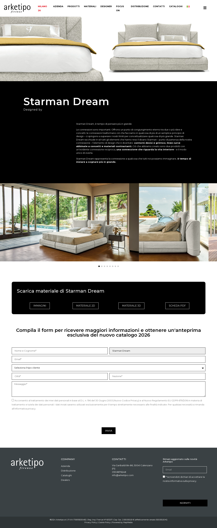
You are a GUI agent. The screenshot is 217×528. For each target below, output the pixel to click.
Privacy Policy (90, 522)
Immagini (39, 305)
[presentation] (37, 419)
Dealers (65, 480)
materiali (90, 6)
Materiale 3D (131, 305)
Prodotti (73, 6)
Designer (106, 6)
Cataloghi (176, 6)
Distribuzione (140, 6)
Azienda (58, 6)
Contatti (159, 6)
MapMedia (128, 522)
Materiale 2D (85, 305)
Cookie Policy (104, 522)
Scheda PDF (177, 305)
